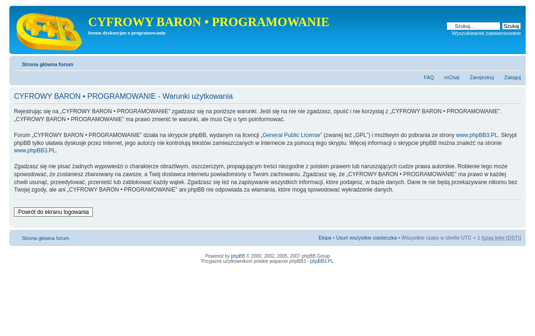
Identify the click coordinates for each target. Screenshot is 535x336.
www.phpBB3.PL (477, 135)
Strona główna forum (47, 64)
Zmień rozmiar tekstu (514, 62)
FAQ (429, 77)
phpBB (238, 256)
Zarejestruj (482, 77)
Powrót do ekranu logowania (53, 212)
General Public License (291, 135)
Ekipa (325, 237)
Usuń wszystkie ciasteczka (366, 237)
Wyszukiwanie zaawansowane (486, 33)
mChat (452, 77)
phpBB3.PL (322, 261)
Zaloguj (512, 77)
